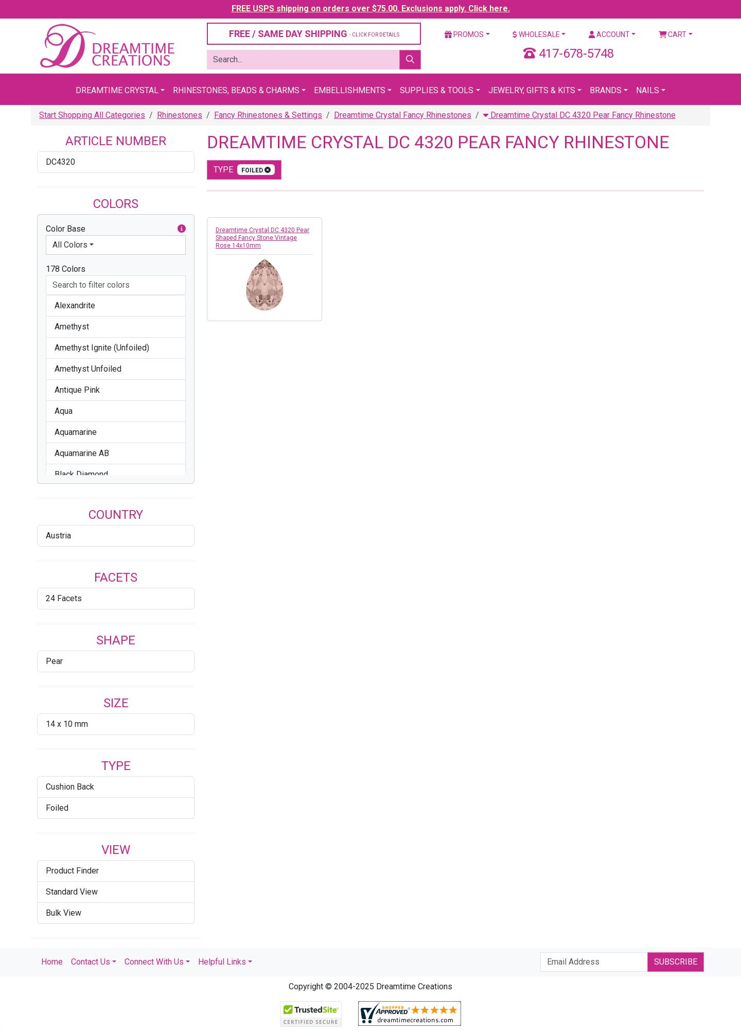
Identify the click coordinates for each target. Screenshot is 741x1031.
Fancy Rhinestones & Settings (268, 115)
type (244, 169)
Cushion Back (70, 787)
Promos (464, 34)
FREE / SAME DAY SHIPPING (314, 33)
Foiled (57, 808)
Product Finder (72, 871)
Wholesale (536, 34)
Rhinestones (179, 115)
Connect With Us (154, 962)
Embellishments (349, 90)
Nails (647, 90)
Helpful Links (222, 962)
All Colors (69, 245)
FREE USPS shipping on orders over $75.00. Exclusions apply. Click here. (371, 8)
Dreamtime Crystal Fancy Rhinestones (402, 115)
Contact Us (90, 962)
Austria (58, 535)
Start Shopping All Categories (92, 115)
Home (52, 962)
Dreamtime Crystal (117, 90)
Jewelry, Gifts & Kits (531, 90)
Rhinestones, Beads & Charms (236, 90)
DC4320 (60, 162)
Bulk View (63, 913)
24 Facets (64, 598)
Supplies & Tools (436, 90)
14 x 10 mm (67, 724)
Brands (606, 90)
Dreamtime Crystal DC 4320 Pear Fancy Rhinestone (579, 115)
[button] (182, 229)
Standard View (72, 892)
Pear (54, 661)
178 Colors (65, 269)
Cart (673, 34)
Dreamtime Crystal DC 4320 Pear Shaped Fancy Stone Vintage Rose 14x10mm (262, 237)
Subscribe (675, 962)
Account (609, 34)
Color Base (116, 229)
